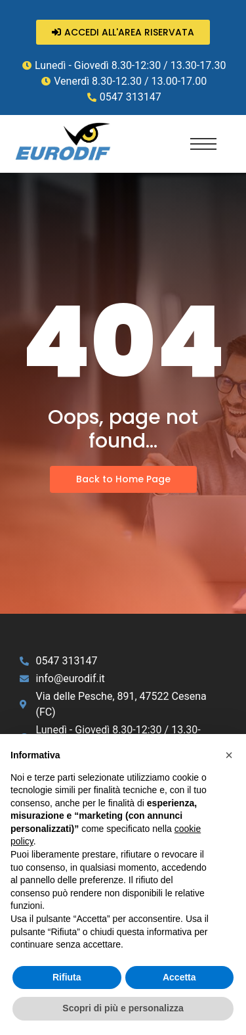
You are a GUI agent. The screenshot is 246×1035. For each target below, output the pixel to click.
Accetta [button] (179, 977)
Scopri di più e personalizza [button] (122, 1008)
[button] (228, 755)
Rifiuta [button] (66, 977)
